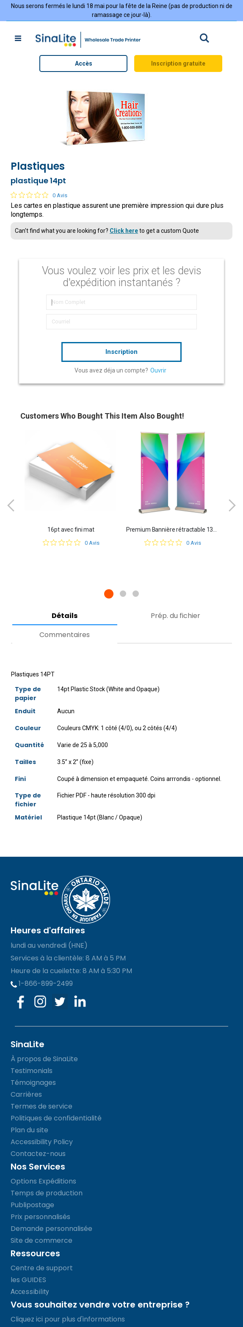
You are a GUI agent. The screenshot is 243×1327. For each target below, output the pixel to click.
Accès (83, 63)
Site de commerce (41, 1240)
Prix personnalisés (40, 1217)
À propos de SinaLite (44, 1059)
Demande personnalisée (51, 1228)
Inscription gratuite (178, 63)
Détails (64, 616)
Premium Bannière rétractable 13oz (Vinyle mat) (172, 529)
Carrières (26, 1094)
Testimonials (31, 1071)
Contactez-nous (38, 1154)
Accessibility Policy (42, 1142)
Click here (124, 230)
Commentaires (64, 635)
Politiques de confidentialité (56, 1118)
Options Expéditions (43, 1181)
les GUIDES (28, 1280)
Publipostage (32, 1205)
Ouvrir (158, 370)
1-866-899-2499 (42, 983)
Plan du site (29, 1130)
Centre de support (42, 1268)
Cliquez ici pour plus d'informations (68, 1319)
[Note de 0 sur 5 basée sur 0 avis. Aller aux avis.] (39, 195)
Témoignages (33, 1082)
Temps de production (47, 1193)
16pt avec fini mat (70, 529)
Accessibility (30, 1292)
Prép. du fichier (175, 616)
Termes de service (41, 1106)
